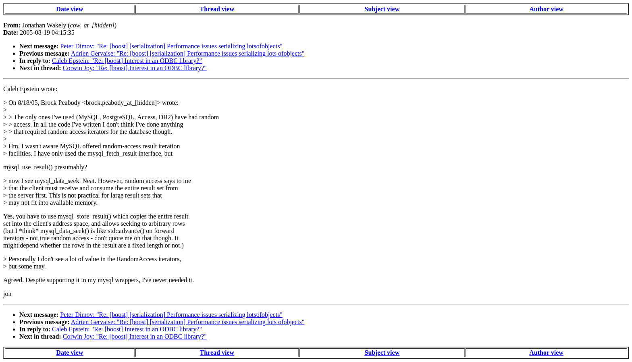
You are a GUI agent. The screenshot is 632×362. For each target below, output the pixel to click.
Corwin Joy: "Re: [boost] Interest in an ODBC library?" (135, 67)
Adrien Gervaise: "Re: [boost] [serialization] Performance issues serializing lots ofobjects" (188, 53)
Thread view (217, 9)
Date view (69, 9)
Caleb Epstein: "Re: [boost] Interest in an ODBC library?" (127, 60)
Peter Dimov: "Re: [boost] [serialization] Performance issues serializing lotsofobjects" (171, 46)
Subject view (382, 9)
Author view (546, 9)
